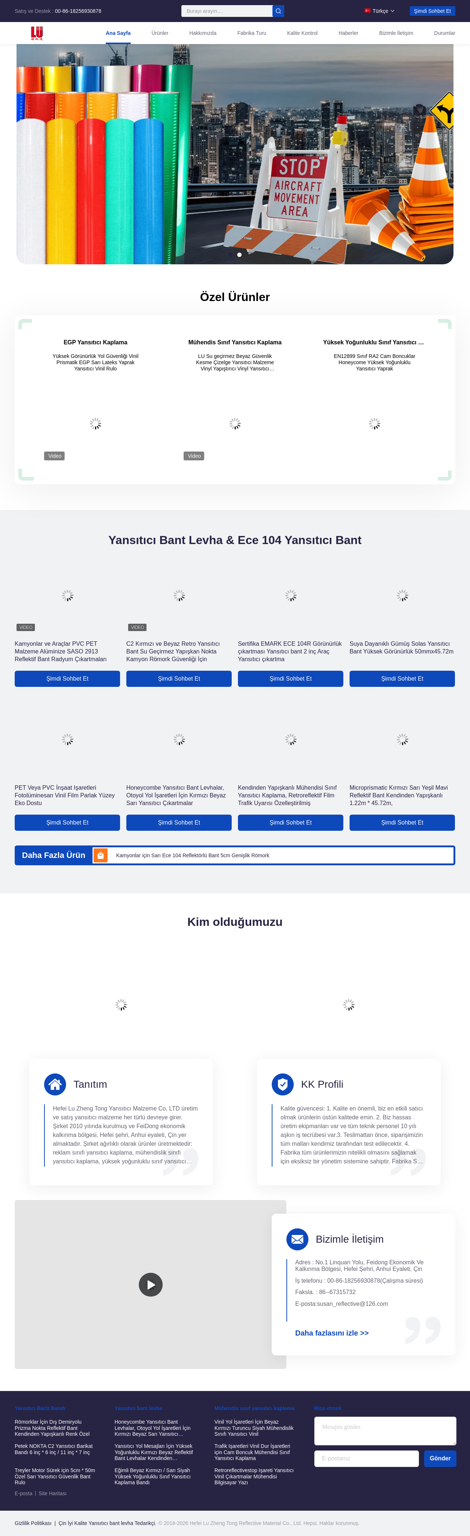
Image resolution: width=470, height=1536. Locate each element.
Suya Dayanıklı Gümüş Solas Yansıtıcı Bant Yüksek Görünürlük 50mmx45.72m (401, 648)
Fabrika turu (251, 33)
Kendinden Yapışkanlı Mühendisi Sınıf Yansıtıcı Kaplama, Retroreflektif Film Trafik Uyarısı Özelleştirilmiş (287, 795)
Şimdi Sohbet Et (432, 11)
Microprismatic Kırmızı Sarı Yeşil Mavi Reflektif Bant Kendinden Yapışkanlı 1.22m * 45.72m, (399, 795)
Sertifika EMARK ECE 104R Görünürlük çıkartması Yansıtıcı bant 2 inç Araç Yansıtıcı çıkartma (290, 651)
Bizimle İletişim (396, 33)
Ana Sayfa (118, 33)
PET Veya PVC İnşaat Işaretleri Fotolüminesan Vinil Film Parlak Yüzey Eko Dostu (65, 795)
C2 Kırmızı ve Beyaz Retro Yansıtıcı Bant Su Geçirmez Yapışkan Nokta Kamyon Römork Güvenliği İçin (173, 651)
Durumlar (444, 33)
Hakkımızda (203, 33)
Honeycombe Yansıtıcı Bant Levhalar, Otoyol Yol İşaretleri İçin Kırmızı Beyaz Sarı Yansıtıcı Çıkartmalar (176, 795)
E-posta (23, 1493)
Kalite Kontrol (302, 33)
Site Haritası (52, 1493)
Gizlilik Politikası (33, 1523)
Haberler (348, 33)
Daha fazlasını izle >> (332, 1333)
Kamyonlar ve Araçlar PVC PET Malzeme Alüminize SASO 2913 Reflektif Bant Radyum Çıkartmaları (61, 651)
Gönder (440, 1458)
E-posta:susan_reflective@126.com (341, 1304)
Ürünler (160, 33)
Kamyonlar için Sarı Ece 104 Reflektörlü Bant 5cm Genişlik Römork (192, 855)
